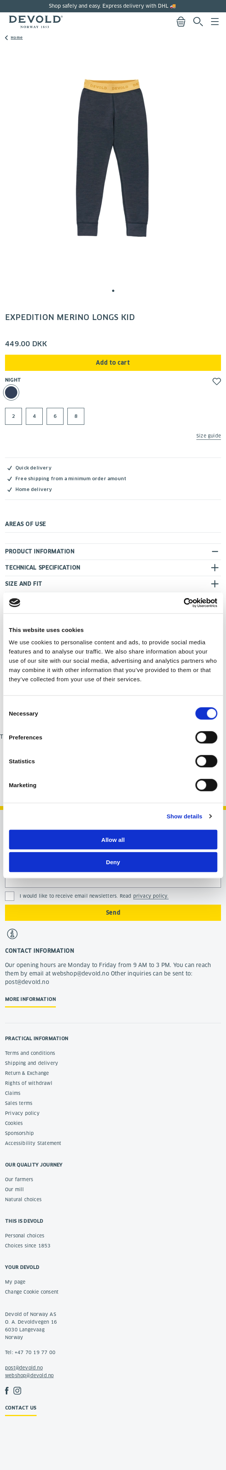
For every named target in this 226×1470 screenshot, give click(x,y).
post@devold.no (24, 1368)
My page (15, 1282)
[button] (113, 291)
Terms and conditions (30, 1053)
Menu (215, 21)
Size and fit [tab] (23, 584)
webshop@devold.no (29, 1375)
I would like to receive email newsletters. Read (94, 896)
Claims (12, 1093)
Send (113, 913)
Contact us (21, 1407)
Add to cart (113, 363)
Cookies (14, 1123)
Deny (113, 862)
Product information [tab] (39, 551)
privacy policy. (151, 896)
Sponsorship (19, 1133)
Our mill (14, 1189)
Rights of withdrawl (28, 1083)
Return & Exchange (27, 1073)
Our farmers (19, 1179)
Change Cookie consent (32, 1292)
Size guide (208, 436)
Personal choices (24, 1236)
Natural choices (23, 1199)
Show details (185, 816)
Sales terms (18, 1103)
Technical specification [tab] (42, 568)
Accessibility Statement (33, 1143)
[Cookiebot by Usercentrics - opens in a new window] (183, 603)
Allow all (113, 839)
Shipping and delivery (31, 1063)
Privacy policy (22, 1113)
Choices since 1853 (28, 1246)
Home (17, 37)
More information (30, 999)
